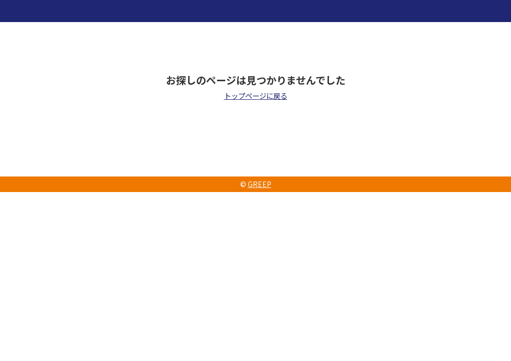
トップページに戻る (255, 95)
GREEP (259, 184)
